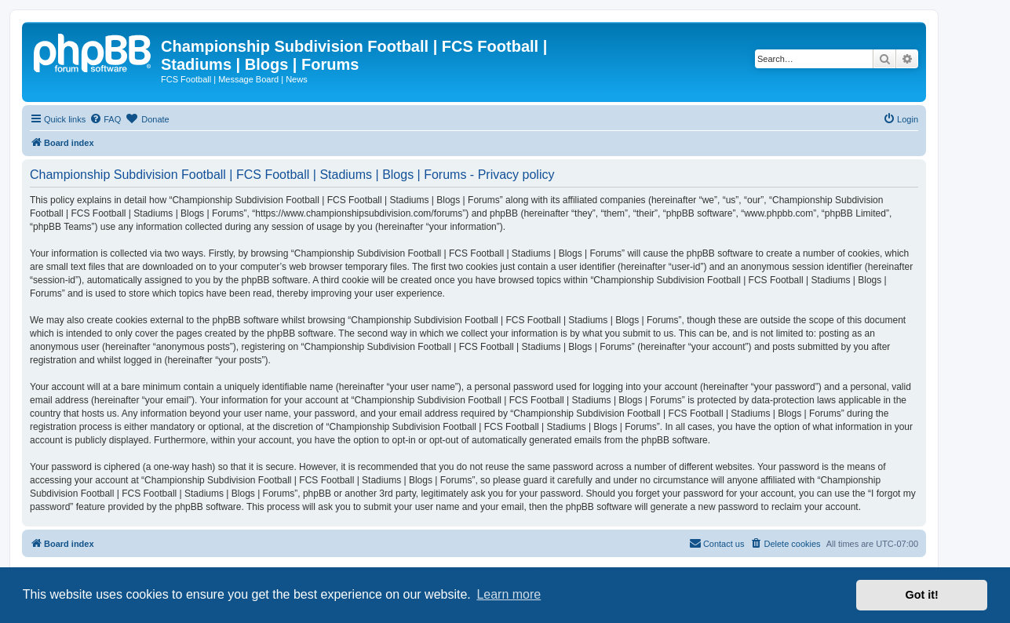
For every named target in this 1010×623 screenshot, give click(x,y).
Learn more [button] (508, 594)
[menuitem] (105, 119)
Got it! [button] (922, 594)
